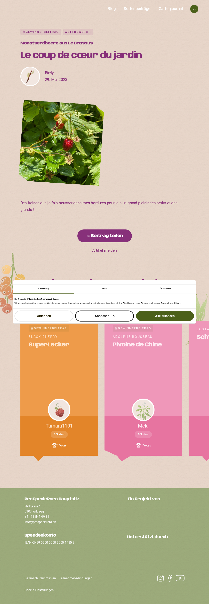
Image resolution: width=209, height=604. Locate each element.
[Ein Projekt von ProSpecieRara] (156, 515)
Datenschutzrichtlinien (40, 578)
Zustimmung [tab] (43, 289)
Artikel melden (104, 250)
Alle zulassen (165, 316)
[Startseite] (104, 11)
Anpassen (105, 316)
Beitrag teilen (107, 236)
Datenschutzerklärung (171, 303)
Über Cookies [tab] (165, 289)
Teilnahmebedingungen (75, 578)
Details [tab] (105, 289)
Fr (194, 9)
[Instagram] (178, 578)
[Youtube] (158, 578)
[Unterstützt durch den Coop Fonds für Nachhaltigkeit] (156, 553)
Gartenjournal (171, 8)
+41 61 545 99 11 (36, 517)
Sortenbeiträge (137, 8)
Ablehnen (44, 316)
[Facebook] (168, 578)
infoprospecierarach (40, 522)
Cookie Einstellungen (39, 590)
